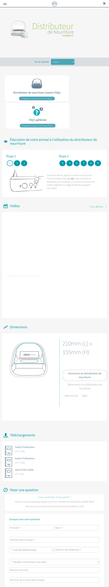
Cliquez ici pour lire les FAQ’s (37, 98)
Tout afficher (96, 206)
